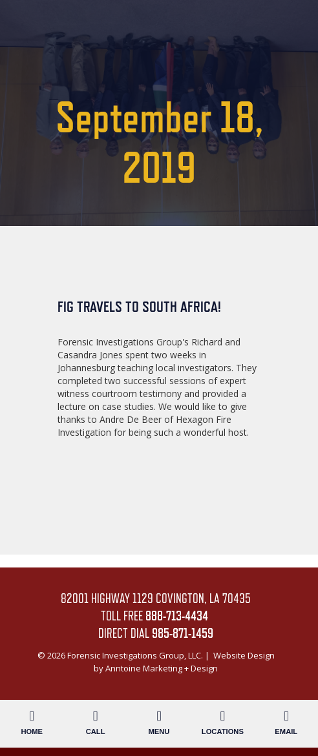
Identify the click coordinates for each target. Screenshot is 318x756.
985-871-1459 (182, 633)
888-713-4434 (176, 616)
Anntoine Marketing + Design (161, 668)
